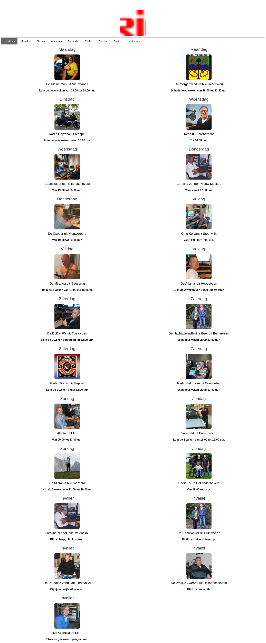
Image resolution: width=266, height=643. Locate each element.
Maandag (25, 41)
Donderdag (73, 41)
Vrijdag (88, 41)
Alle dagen (9, 41)
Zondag (117, 41)
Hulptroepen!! (134, 41)
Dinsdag (40, 41)
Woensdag (56, 41)
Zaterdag (102, 41)
